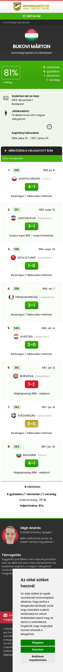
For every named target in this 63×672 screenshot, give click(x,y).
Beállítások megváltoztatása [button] (38, 658)
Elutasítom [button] (37, 649)
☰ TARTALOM (31, 16)
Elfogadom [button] (38, 642)
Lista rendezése (13, 158)
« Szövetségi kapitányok (15, 22)
